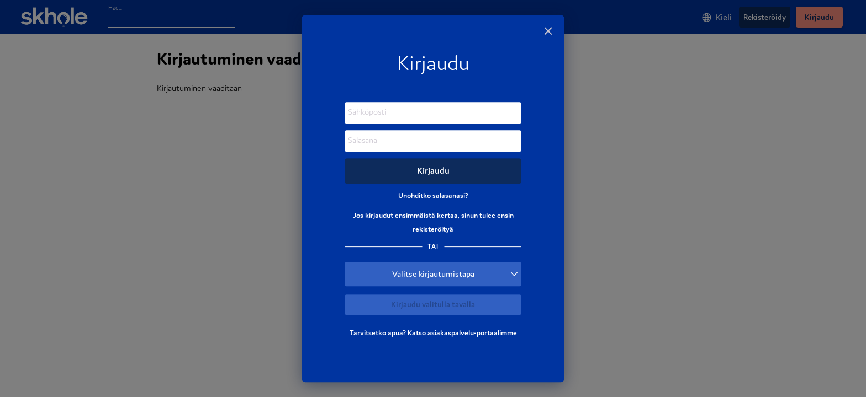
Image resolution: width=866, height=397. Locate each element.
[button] (433, 274)
